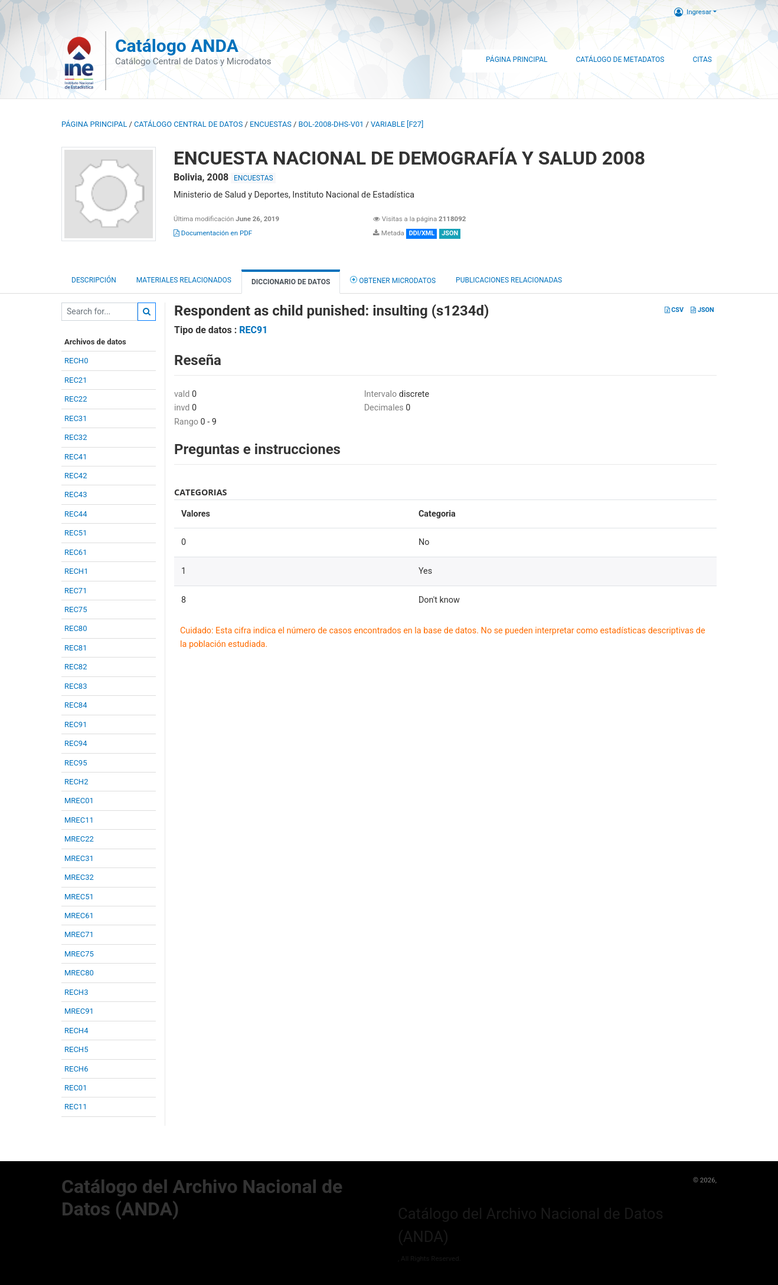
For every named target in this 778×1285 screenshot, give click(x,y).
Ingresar (692, 12)
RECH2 (76, 781)
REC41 (75, 456)
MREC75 (79, 953)
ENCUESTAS (271, 124)
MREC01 (79, 800)
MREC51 (79, 896)
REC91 (75, 724)
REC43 (75, 494)
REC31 (75, 418)
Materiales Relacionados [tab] (183, 280)
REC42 (75, 475)
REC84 (75, 705)
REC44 (75, 514)
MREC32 (79, 877)
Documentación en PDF (213, 233)
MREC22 (79, 838)
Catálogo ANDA (176, 45)
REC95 (75, 762)
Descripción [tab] (93, 280)
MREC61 (79, 915)
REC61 (75, 552)
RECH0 (76, 360)
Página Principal (516, 59)
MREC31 (79, 858)
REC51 (75, 532)
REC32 (75, 437)
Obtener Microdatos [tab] (393, 280)
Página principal (94, 124)
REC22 (75, 399)
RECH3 (76, 992)
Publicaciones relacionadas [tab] (509, 280)
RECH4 (76, 1030)
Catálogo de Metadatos (620, 59)
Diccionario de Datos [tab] (290, 282)
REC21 (75, 380)
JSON (702, 310)
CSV (674, 310)
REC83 (75, 686)
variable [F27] (397, 124)
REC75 (75, 609)
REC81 (75, 647)
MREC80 (79, 972)
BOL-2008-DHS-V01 (331, 124)
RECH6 (76, 1068)
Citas (702, 59)
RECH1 (76, 571)
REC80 (75, 628)
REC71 (75, 590)
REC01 (75, 1087)
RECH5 (76, 1049)
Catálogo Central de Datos (188, 124)
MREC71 (79, 934)
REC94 (75, 743)
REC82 (75, 666)
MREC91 (79, 1011)
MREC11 (79, 820)
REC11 (75, 1106)
